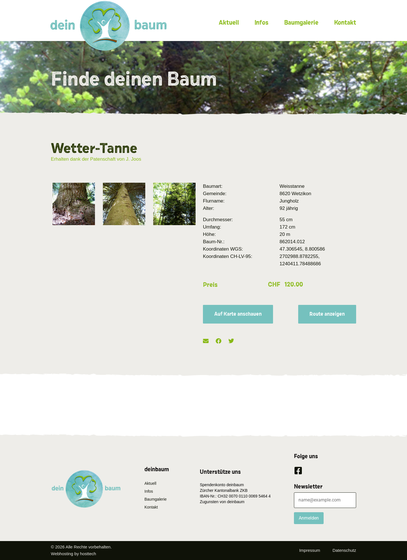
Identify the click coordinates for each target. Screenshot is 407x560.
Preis (210, 285)
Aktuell (229, 23)
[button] (206, 341)
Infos (261, 23)
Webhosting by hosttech (73, 553)
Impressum (309, 550)
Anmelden (309, 518)
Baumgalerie (301, 23)
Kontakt (345, 23)
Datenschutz (344, 550)
